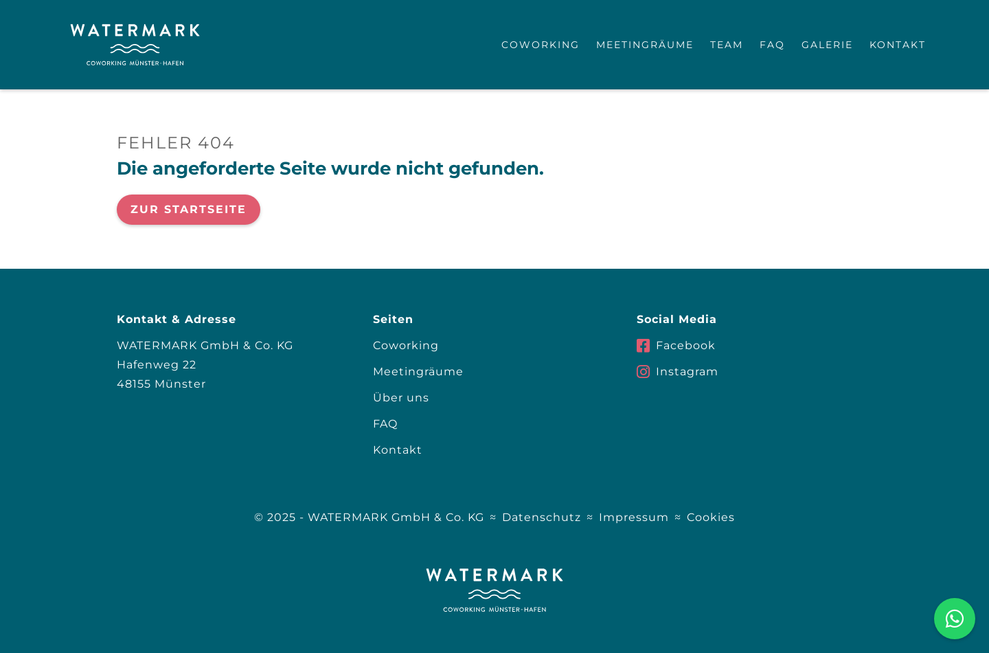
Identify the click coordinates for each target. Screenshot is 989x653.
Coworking (540, 44)
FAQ (772, 44)
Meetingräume (645, 44)
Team (726, 44)
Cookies (711, 517)
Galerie (827, 44)
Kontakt (897, 44)
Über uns (401, 397)
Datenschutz (541, 517)
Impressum (634, 517)
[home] (135, 44)
